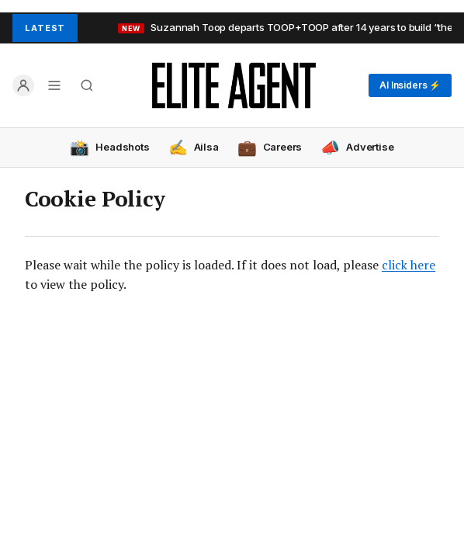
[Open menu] (54, 85)
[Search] (86, 85)
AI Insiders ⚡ (410, 85)
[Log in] (23, 85)
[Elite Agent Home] (234, 85)
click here (408, 264)
